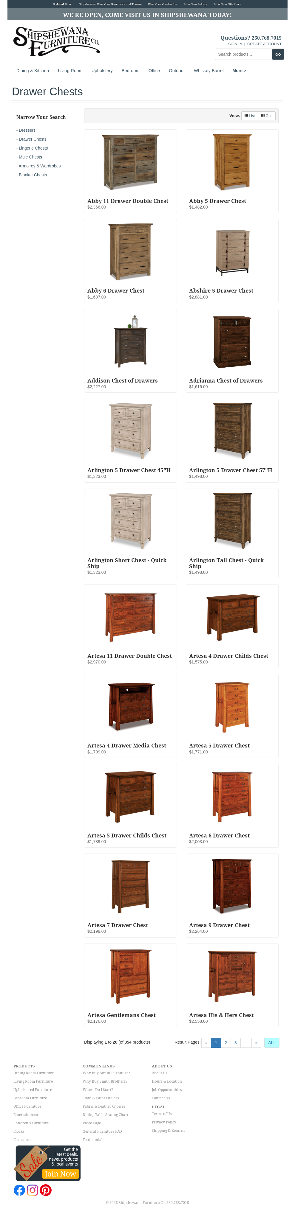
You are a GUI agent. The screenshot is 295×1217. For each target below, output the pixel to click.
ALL (272, 1042)
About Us (159, 1073)
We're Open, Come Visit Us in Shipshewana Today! (147, 14)
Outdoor (177, 70)
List (250, 116)
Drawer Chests (33, 139)
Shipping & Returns (168, 1131)
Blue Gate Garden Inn (162, 4)
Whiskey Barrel (209, 70)
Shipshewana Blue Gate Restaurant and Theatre (110, 4)
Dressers (27, 130)
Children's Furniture (31, 1123)
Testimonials (93, 1140)
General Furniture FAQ (102, 1131)
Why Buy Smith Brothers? (105, 1081)
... (246, 1042)
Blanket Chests (33, 174)
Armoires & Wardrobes (40, 166)
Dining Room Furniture (33, 1073)
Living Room (70, 70)
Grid (266, 116)
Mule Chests (30, 157)
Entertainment (25, 1115)
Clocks (18, 1131)
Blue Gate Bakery (195, 4)
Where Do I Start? (98, 1090)
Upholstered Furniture (32, 1090)
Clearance (21, 1140)
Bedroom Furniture (30, 1098)
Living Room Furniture (33, 1081)
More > (239, 70)
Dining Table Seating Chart (105, 1115)
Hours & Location (167, 1081)
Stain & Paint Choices (101, 1098)
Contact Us (161, 1098)
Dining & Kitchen (32, 70)
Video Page (92, 1123)
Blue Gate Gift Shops (228, 4)
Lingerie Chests (33, 148)
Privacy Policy (164, 1122)
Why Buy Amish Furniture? (106, 1073)
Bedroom (131, 70)
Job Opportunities (167, 1090)
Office (154, 70)
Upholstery (102, 70)
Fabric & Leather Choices (104, 1106)
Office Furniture (27, 1106)
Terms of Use (162, 1114)
